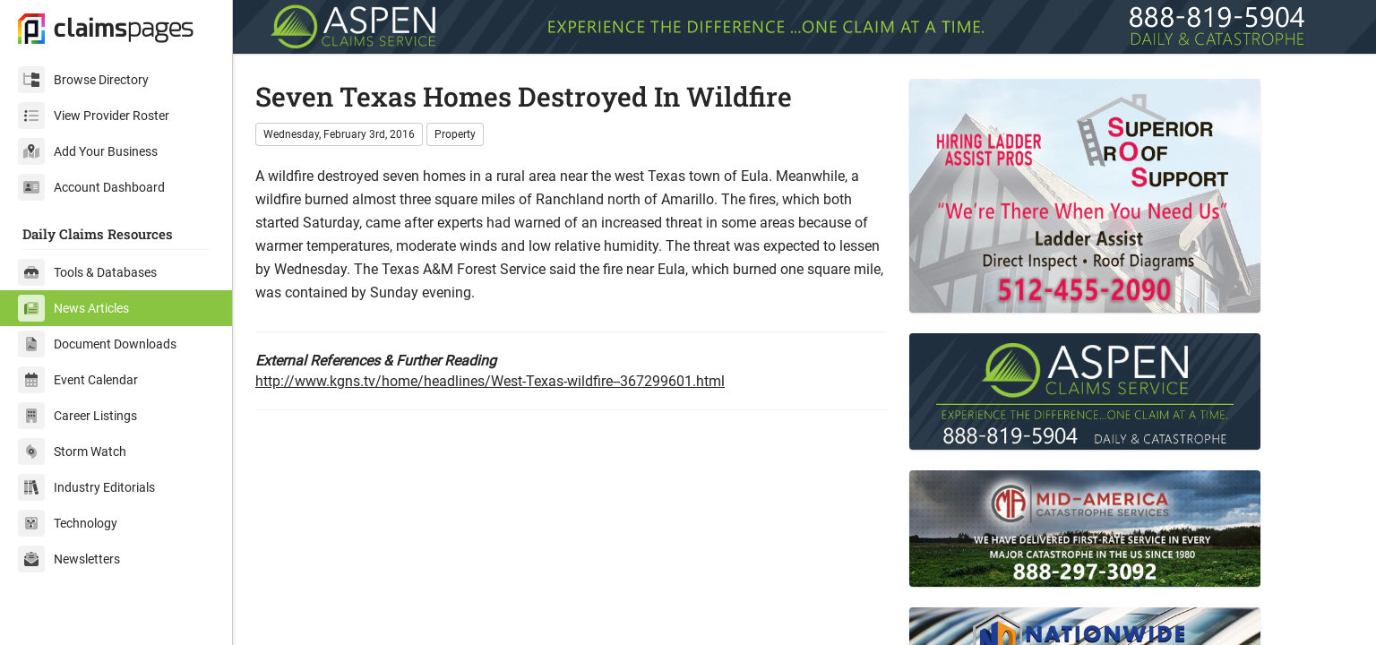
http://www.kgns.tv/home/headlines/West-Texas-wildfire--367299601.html (490, 381)
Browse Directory (83, 79)
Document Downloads (97, 344)
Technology (67, 523)
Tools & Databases (87, 272)
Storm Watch (72, 451)
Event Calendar (78, 379)
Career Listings (77, 415)
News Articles (73, 308)
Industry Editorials (86, 487)
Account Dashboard (91, 187)
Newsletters (69, 559)
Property (455, 134)
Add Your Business (88, 151)
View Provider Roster (93, 115)
